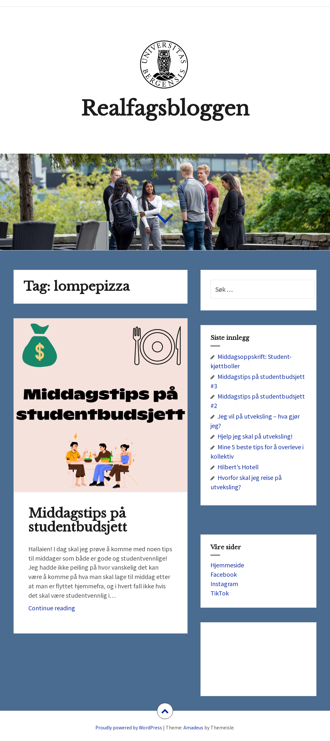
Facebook (223, 574)
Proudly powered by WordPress (128, 727)
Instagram (224, 583)
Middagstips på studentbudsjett (77, 520)
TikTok (219, 593)
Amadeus (193, 727)
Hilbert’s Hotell (238, 466)
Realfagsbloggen (165, 108)
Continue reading (74, 609)
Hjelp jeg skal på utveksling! (255, 436)
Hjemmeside (227, 565)
